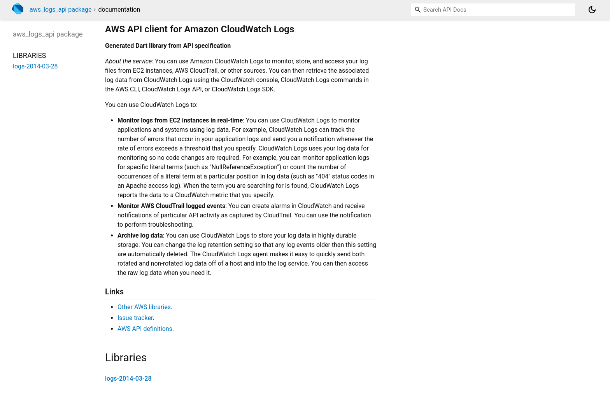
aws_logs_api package (61, 9)
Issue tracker (134, 318)
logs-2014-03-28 (128, 378)
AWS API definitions (144, 328)
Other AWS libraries (144, 307)
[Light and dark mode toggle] (592, 9)
